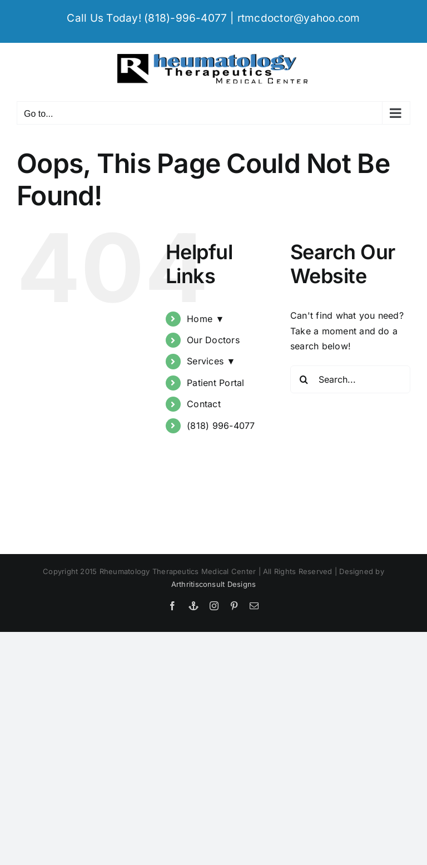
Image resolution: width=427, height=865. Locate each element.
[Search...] (350, 379)
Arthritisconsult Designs (213, 584)
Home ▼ (205, 318)
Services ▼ (211, 361)
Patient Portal (215, 382)
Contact (204, 403)
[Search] (304, 379)
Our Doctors (213, 339)
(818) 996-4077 (221, 425)
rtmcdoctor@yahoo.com (298, 18)
